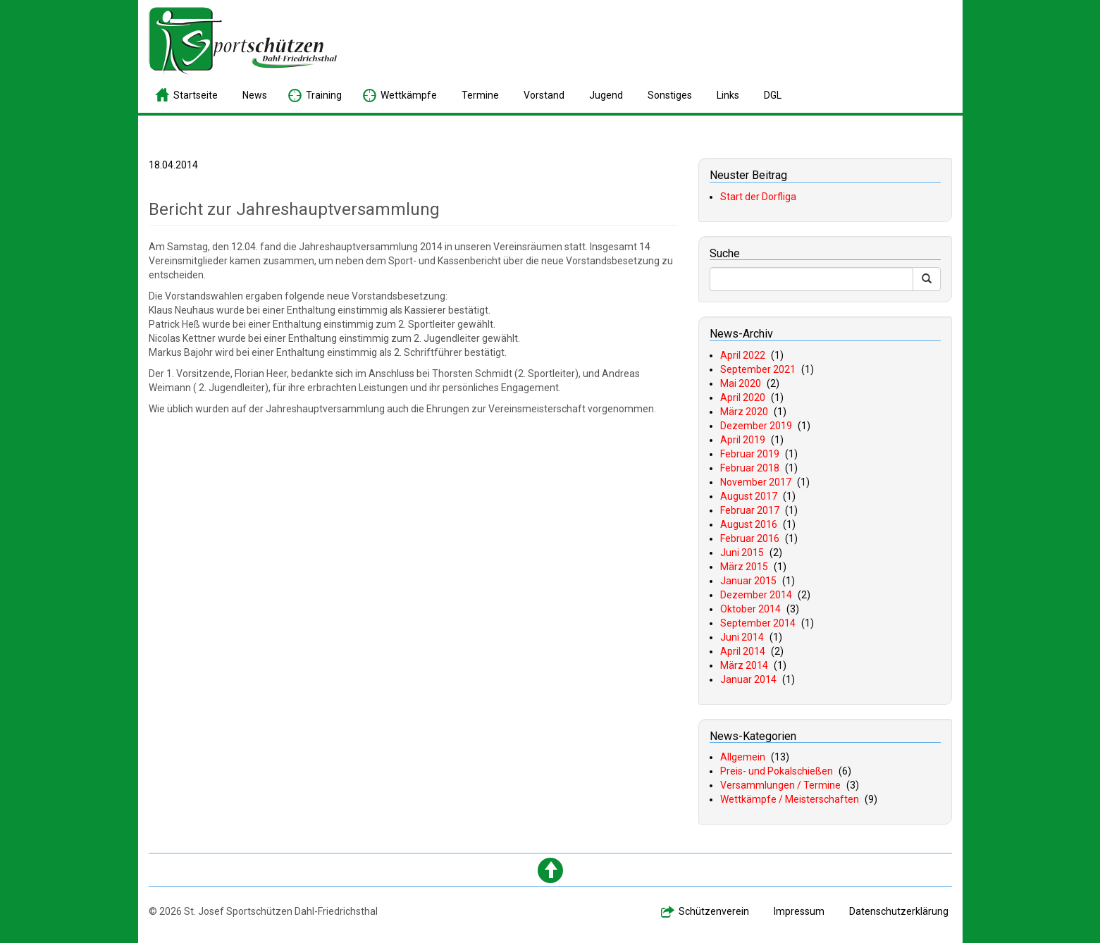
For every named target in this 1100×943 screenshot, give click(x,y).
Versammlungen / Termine (780, 785)
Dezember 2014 (756, 594)
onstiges (670, 95)
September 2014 (758, 623)
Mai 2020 (740, 383)
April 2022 (742, 355)
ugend (606, 95)
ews (254, 95)
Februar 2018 (749, 468)
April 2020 (742, 397)
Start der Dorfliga (758, 196)
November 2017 (755, 482)
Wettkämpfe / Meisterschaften (789, 799)
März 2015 (744, 566)
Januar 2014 (748, 679)
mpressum (799, 911)
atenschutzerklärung (898, 911)
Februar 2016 (749, 538)
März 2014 (744, 665)
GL (772, 95)
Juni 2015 (742, 552)
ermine (480, 95)
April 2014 (742, 651)
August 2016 (748, 524)
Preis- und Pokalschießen (776, 771)
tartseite (195, 95)
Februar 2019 (749, 454)
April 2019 (742, 439)
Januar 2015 (748, 580)
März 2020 (744, 411)
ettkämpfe (409, 95)
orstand (544, 95)
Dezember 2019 (756, 425)
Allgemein (742, 757)
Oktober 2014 (750, 609)
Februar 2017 (749, 510)
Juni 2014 (742, 637)
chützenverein (714, 911)
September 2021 (758, 369)
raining (324, 95)
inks (728, 95)
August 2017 (748, 496)
